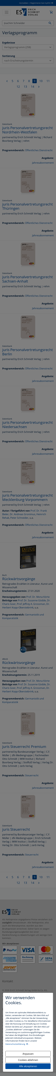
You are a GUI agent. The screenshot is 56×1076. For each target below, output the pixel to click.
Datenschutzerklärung (15, 1044)
